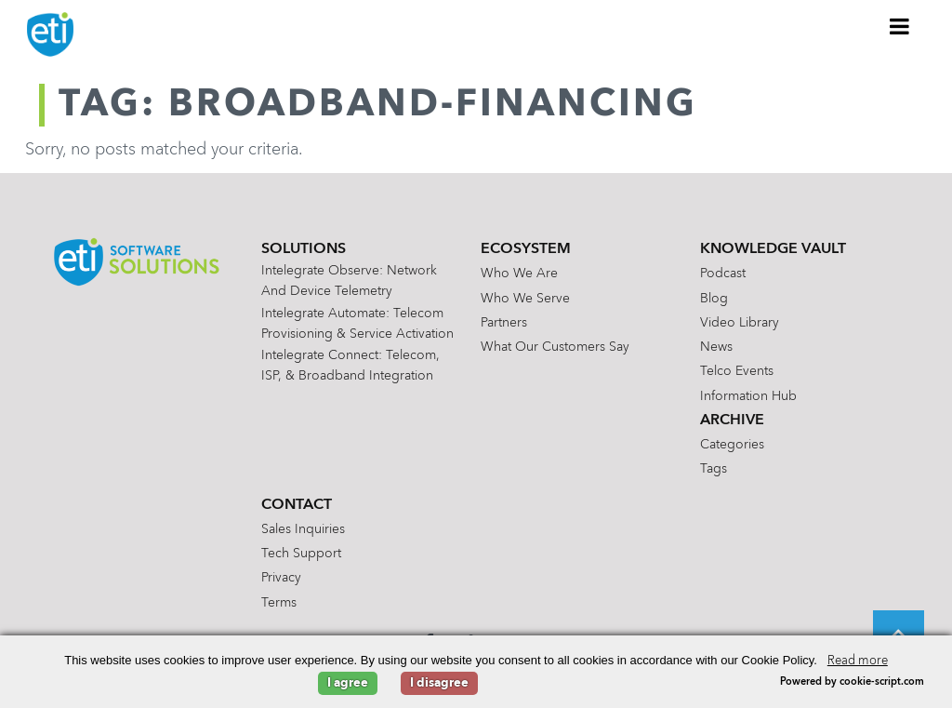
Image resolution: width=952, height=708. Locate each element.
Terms (279, 602)
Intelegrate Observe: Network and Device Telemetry (349, 281)
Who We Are (519, 273)
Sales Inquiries (303, 529)
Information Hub (748, 396)
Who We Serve (525, 298)
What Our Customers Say (555, 347)
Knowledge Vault (773, 249)
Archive (732, 420)
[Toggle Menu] (900, 26)
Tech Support (301, 553)
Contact (296, 505)
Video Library (739, 322)
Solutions (303, 249)
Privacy (281, 577)
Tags (713, 468)
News (716, 347)
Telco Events (737, 371)
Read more (857, 661)
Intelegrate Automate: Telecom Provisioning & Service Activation (357, 324)
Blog (714, 298)
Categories (732, 444)
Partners (504, 322)
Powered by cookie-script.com (852, 682)
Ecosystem (526, 249)
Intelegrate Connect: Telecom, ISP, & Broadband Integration (350, 365)
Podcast (723, 273)
